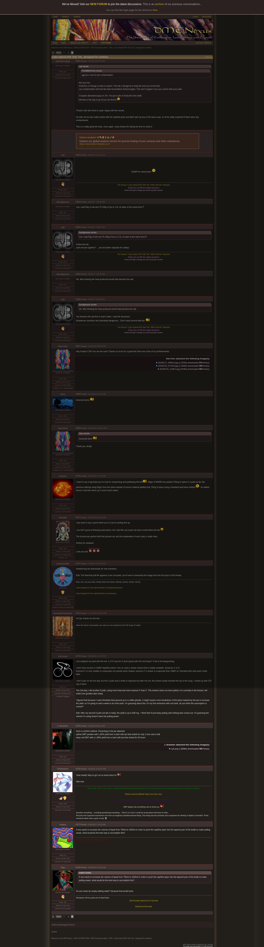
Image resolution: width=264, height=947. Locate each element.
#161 (78, 61)
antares (63, 476)
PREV (58, 53)
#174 (78, 656)
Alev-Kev (63, 346)
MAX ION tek (156, 185)
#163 (78, 202)
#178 (78, 867)
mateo (62, 824)
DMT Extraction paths (99, 48)
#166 (78, 299)
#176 (78, 769)
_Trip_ (62, 867)
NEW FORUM (98, 4)
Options (209, 57)
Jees (62, 394)
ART (95, 43)
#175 (78, 726)
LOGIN (195, 17)
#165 (78, 274)
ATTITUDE (106, 43)
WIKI (64, 43)
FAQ (55, 43)
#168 (78, 394)
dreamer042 (63, 563)
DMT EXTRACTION (81, 48)
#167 (78, 346)
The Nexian (122, 185)
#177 (78, 824)
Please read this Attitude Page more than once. (143, 794)
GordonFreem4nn (62, 613)
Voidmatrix (63, 768)
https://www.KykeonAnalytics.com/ (95, 144)
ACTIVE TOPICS (203, 43)
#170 (78, 476)
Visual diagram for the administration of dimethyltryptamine (99, 588)
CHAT (55, 17)
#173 (78, 613)
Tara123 (63, 517)
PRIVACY (65, 17)
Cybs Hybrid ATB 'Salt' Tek (138, 185)
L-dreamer (62, 726)
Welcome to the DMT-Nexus (61, 48)
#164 (78, 227)
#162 (78, 155)
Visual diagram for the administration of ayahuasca (96, 593)
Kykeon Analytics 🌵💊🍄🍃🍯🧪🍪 (97, 137)
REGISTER (206, 17)
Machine (166, 185)
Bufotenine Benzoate (143, 906)
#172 (78, 563)
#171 (78, 517)
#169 (78, 428)
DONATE (77, 17)
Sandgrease (62, 202)
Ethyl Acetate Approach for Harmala (143, 901)
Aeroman (63, 656)
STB (110, 48)
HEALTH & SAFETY (79, 43)
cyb (63, 155)
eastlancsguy (63, 61)
